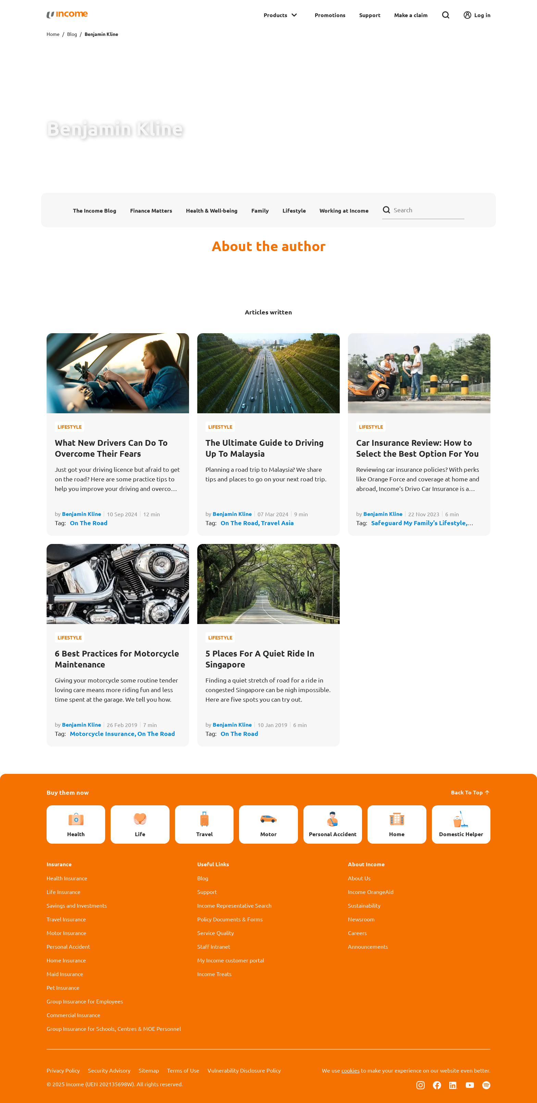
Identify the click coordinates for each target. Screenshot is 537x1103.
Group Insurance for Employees (85, 1001)
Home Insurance (66, 960)
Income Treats (214, 973)
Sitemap (149, 1070)
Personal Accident (68, 946)
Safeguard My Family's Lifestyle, (419, 523)
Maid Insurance (65, 973)
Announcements (368, 946)
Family (260, 210)
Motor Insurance (66, 932)
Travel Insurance (66, 919)
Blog (72, 34)
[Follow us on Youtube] (470, 1084)
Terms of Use (183, 1070)
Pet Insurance (63, 987)
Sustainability (364, 905)
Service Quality (215, 932)
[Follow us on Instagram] (420, 1084)
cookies (350, 1070)
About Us (359, 877)
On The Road (89, 523)
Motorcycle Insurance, (103, 733)
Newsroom (361, 919)
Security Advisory (109, 1070)
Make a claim (411, 14)
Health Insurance (67, 877)
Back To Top (470, 792)
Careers (357, 932)
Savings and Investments (77, 905)
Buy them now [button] (68, 792)
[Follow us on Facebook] (437, 1084)
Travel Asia (277, 523)
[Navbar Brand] (67, 15)
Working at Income (344, 210)
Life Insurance (63, 891)
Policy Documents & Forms (230, 919)
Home (53, 34)
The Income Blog (94, 210)
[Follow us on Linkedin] (453, 1084)
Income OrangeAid (371, 891)
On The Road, (241, 523)
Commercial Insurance (73, 1014)
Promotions (330, 14)
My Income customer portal (230, 960)
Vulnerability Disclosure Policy (244, 1070)
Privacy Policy (63, 1070)
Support (369, 14)
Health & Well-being (212, 210)
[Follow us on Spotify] (486, 1084)
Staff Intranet (213, 946)
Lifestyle (294, 210)
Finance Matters (151, 210)
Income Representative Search (234, 905)
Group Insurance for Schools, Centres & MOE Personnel (114, 1028)
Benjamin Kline (81, 513)
